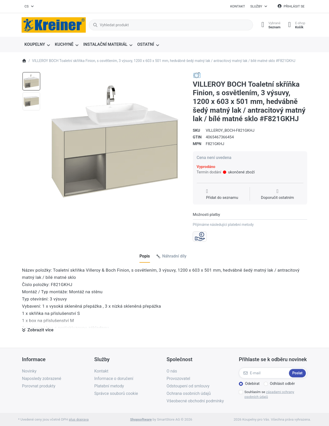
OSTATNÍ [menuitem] (145, 44)
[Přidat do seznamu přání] (222, 194)
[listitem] (115, 141)
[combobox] (29, 6)
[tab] (144, 256)
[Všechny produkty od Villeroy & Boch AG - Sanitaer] (197, 75)
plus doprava (79, 419)
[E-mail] (263, 373)
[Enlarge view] (115, 141)
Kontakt (237, 6)
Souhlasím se (269, 394)
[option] (31, 81)
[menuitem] (37, 45)
